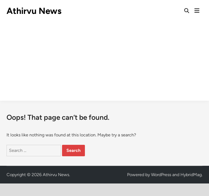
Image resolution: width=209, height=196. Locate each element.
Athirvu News (34, 11)
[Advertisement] (104, 62)
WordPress (161, 174)
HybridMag (191, 174)
